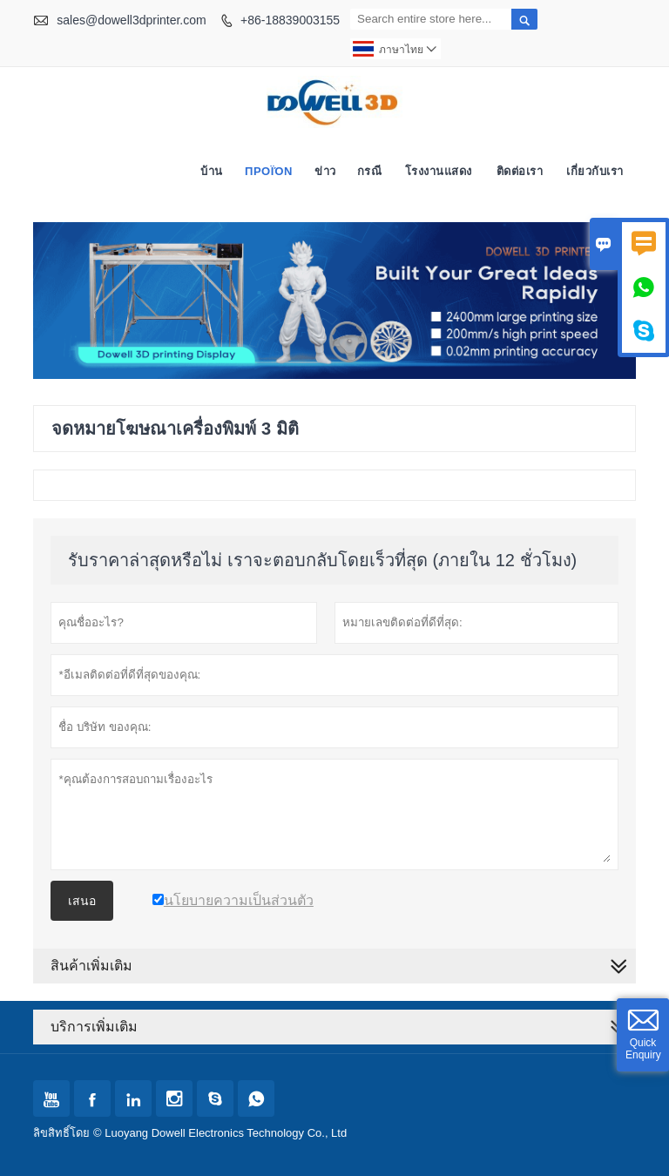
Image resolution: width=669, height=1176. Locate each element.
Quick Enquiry (643, 1049)
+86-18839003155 (290, 20)
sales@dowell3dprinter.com (131, 20)
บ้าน (211, 171)
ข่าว (325, 171)
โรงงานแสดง (438, 171)
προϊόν (269, 171)
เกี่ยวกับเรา (595, 171)
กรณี (369, 171)
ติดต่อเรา (520, 171)
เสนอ (82, 901)
